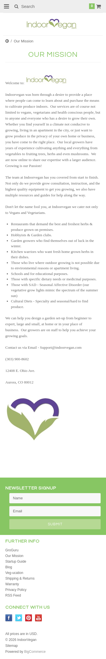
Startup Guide (15, 561)
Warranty (12, 584)
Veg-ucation (14, 573)
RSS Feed (13, 595)
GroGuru (12, 550)
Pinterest (28, 617)
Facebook (8, 617)
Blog (8, 567)
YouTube (38, 617)
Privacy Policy (16, 590)
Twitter (18, 617)
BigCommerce (35, 652)
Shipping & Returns (19, 578)
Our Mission (14, 556)
